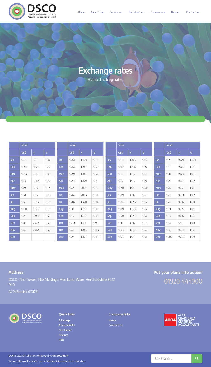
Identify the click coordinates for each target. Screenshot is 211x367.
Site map (64, 320)
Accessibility (67, 325)
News (175, 12)
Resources (158, 12)
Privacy (63, 334)
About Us (97, 12)
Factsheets (136, 12)
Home (81, 12)
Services (116, 12)
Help (61, 339)
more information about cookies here (68, 361)
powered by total (54, 355)
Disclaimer (65, 330)
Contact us (192, 12)
